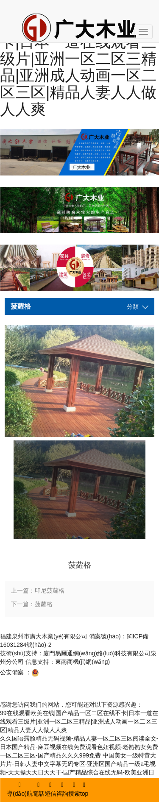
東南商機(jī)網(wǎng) (82, 661)
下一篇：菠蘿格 (32, 604)
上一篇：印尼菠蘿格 (37, 590)
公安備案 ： (19, 672)
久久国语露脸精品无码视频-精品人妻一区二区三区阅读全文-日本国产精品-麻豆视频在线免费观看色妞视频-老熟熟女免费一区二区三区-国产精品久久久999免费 (79, 747)
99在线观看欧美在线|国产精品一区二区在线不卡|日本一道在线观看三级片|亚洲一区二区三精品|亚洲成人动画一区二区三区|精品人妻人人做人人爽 (79, 721)
